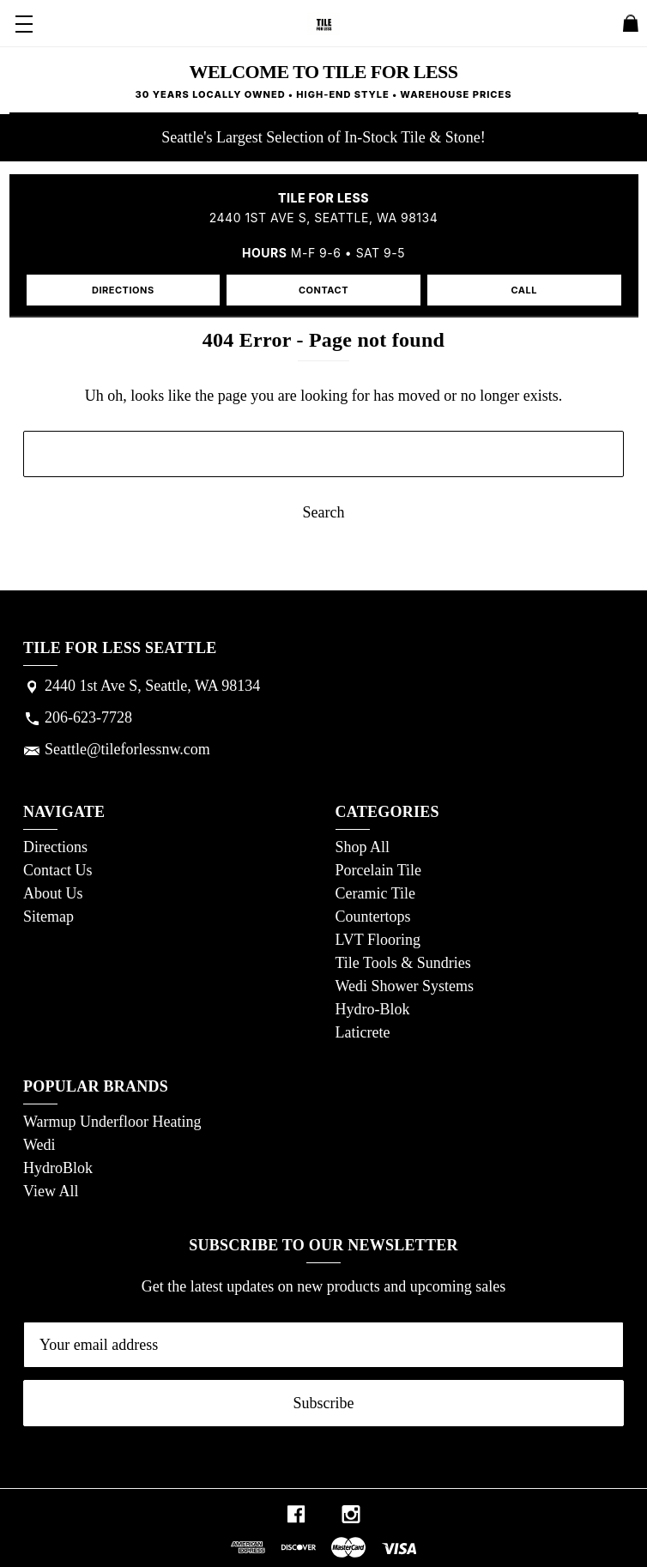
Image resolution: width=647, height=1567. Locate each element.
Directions (55, 847)
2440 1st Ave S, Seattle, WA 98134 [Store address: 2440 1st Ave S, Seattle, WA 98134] (152, 685)
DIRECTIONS (123, 290)
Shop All (363, 847)
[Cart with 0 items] (630, 26)
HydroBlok (58, 1168)
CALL (524, 290)
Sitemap (48, 916)
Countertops (373, 916)
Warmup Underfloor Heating (112, 1121)
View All (50, 1191)
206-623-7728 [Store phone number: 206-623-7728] (88, 717)
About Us (53, 893)
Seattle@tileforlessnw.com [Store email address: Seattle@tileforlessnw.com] (127, 749)
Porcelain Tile (379, 870)
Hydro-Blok (373, 1009)
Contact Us (58, 870)
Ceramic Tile (376, 893)
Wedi (39, 1144)
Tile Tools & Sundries (403, 962)
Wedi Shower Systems (405, 986)
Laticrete (363, 1032)
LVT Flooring (378, 939)
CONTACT (323, 290)
